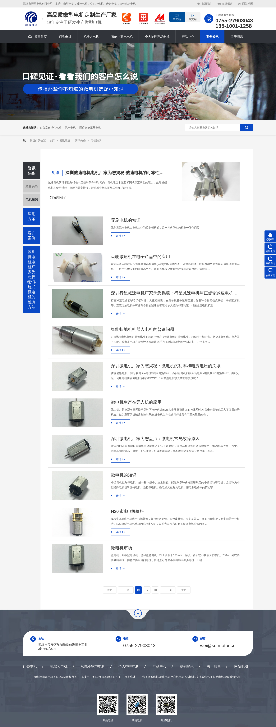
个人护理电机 (128, 666)
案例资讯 (212, 36)
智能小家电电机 (122, 36)
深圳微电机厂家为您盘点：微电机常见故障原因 (155, 438)
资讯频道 (65, 140)
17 (147, 590)
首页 (52, 140)
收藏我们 (207, 3)
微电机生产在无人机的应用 (136, 402)
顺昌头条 (31, 186)
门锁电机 (65, 36)
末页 (183, 590)
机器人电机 (91, 36)
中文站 (177, 17)
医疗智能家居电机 (90, 127)
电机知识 (96, 140)
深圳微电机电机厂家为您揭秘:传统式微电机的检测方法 (31, 279)
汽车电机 (70, 127)
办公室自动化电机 (50, 127)
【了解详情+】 (58, 197)
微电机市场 (121, 547)
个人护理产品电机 (157, 36)
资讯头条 (80, 140)
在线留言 (227, 3)
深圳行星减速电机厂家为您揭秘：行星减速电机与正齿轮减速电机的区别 (175, 293)
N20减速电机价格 (127, 511)
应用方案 (31, 216)
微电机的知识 (123, 475)
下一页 (168, 590)
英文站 (192, 17)
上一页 (126, 590)
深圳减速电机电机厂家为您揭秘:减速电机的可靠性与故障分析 (116, 172)
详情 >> (120, 235)
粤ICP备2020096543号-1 (106, 676)
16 (138, 590)
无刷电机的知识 (125, 220)
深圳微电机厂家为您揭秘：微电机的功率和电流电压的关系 (166, 365)
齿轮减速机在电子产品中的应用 (140, 256)
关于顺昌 (237, 36)
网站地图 (247, 3)
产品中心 (188, 36)
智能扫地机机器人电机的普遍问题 (142, 329)
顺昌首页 (37, 36)
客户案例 (31, 235)
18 (155, 590)
